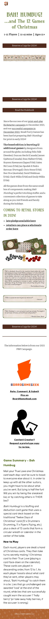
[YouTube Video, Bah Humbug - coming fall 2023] (24, 79)
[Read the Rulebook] (24, 110)
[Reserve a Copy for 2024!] (24, 45)
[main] (24, 23)
